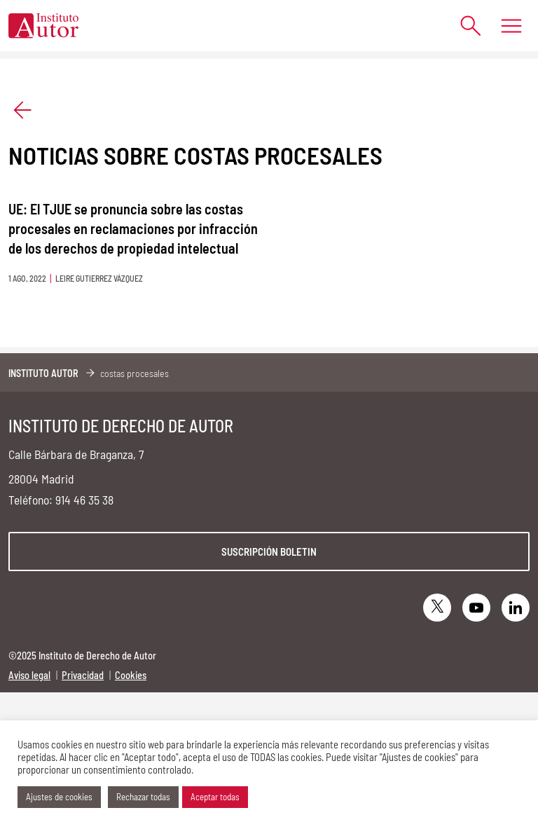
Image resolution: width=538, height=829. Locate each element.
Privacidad (83, 675)
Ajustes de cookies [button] (59, 796)
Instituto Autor (43, 373)
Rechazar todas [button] (143, 796)
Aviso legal (29, 675)
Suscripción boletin (269, 551)
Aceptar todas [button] (215, 796)
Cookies (130, 675)
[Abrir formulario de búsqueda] (464, 25)
